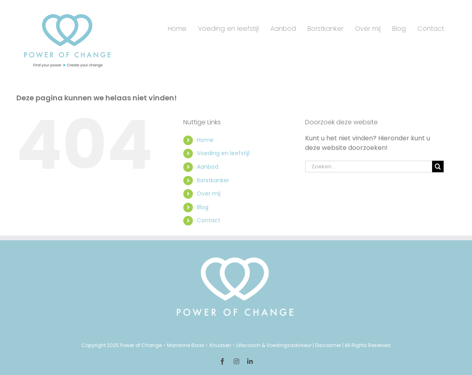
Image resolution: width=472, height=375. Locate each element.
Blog (202, 207)
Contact (208, 220)
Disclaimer (328, 345)
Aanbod (207, 167)
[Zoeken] (438, 166)
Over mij (208, 193)
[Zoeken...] (368, 166)
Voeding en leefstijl (223, 153)
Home (205, 140)
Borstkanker (213, 180)
